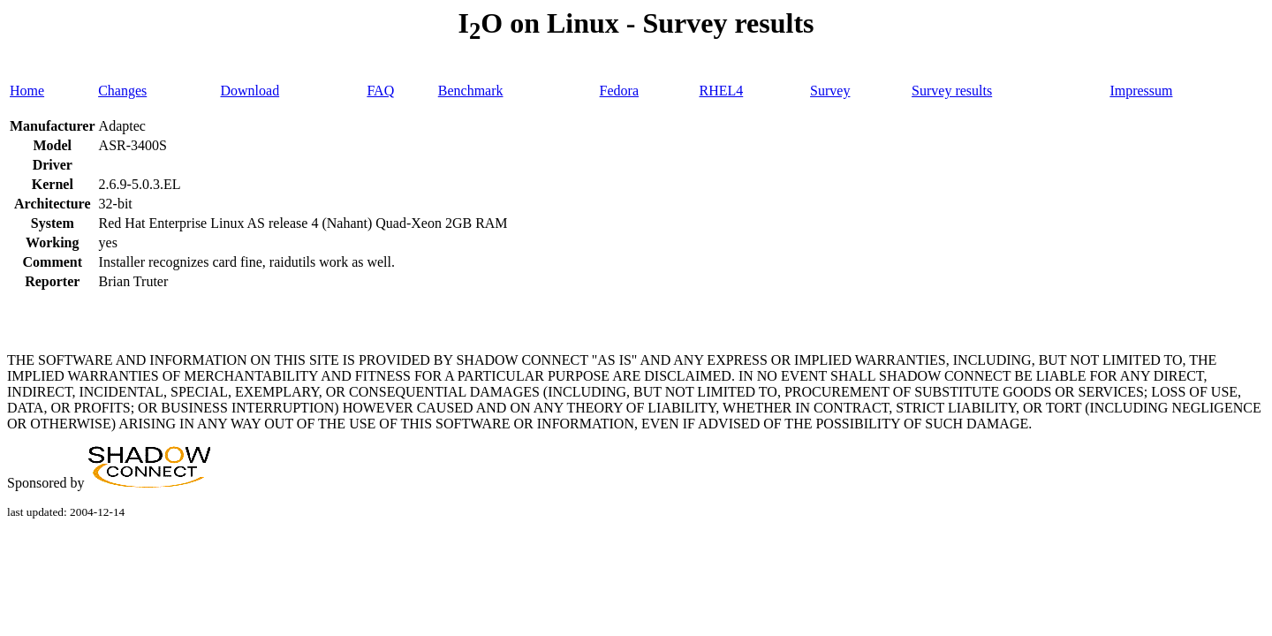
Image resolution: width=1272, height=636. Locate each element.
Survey (830, 90)
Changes (122, 90)
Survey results (952, 90)
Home (27, 90)
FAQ (380, 90)
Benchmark (471, 90)
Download (249, 90)
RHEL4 (721, 90)
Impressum (1140, 90)
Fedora (619, 90)
